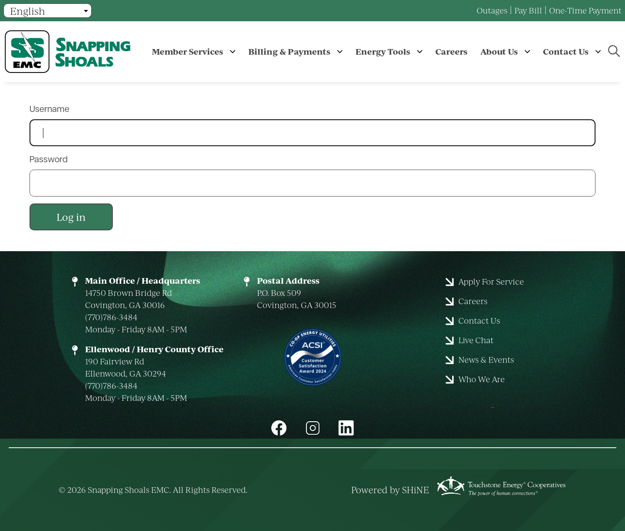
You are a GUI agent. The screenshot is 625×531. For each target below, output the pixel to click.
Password (49, 160)
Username (49, 109)
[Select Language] (47, 10)
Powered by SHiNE (390, 490)
